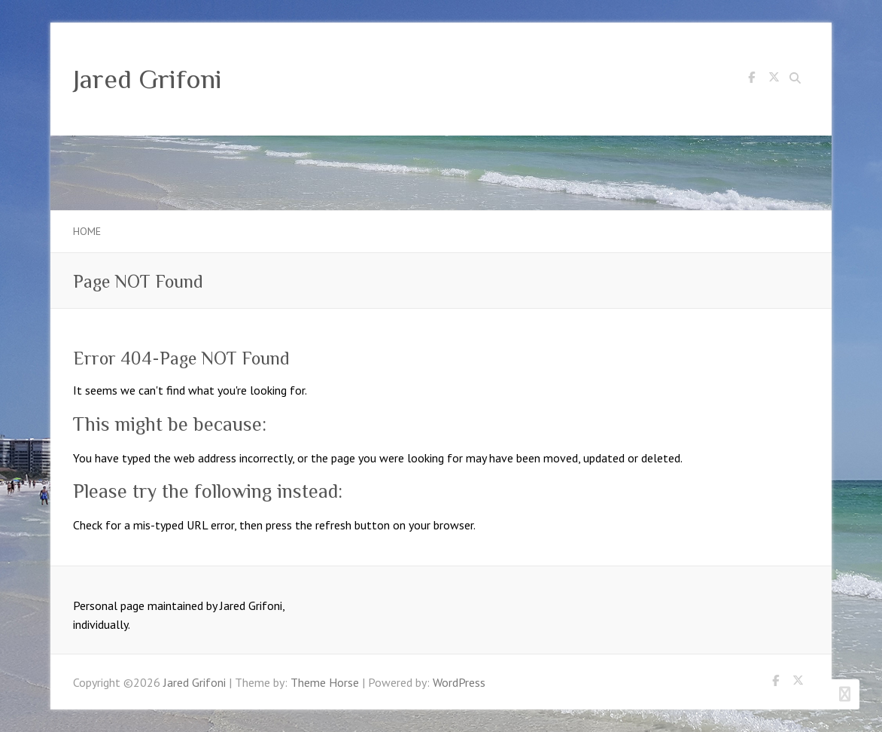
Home (87, 231)
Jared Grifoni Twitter (773, 80)
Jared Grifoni (147, 79)
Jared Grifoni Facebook (751, 80)
